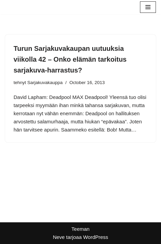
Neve (59, 237)
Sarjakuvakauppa (45, 82)
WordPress (95, 237)
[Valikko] (148, 7)
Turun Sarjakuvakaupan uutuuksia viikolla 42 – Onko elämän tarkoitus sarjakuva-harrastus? (70, 59)
